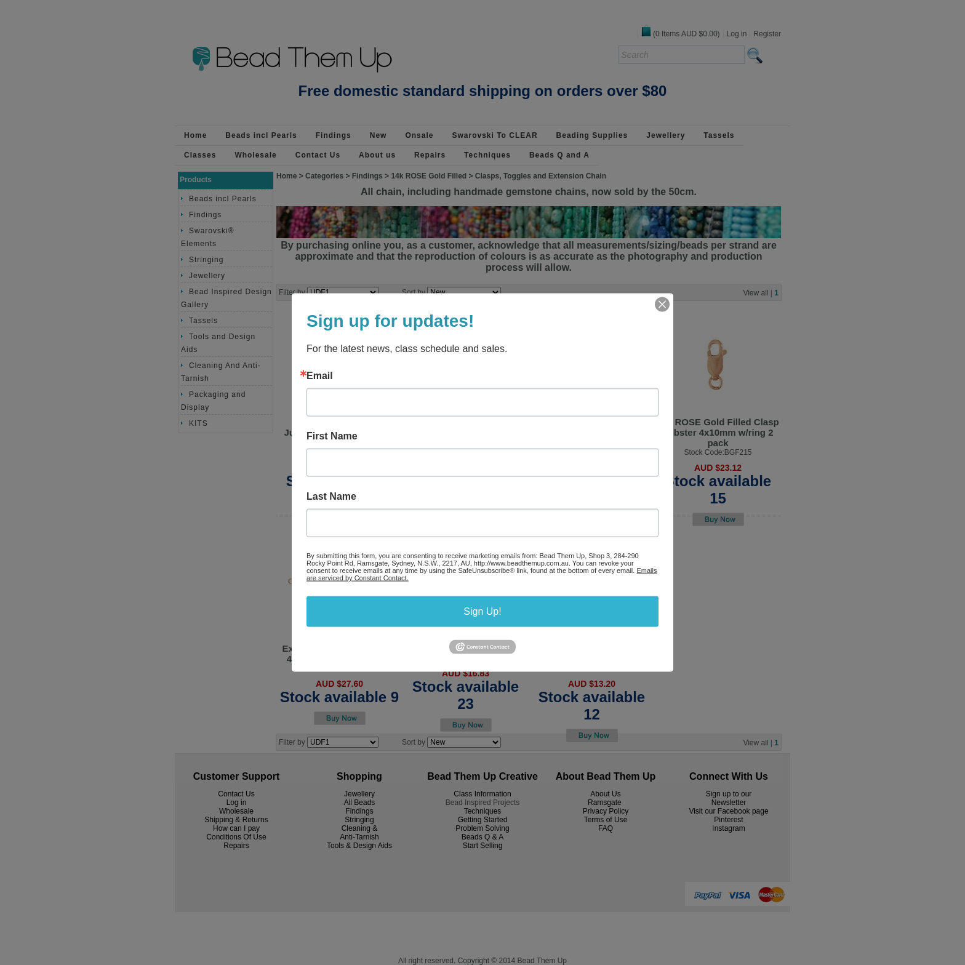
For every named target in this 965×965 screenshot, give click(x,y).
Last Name (331, 497)
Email (319, 376)
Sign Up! (482, 611)
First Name (332, 436)
